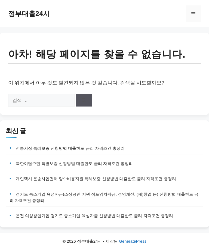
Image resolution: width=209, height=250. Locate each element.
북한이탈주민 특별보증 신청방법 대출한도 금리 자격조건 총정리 (74, 163)
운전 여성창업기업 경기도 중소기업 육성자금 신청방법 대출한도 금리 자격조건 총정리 (94, 215)
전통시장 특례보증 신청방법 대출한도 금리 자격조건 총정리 (70, 148)
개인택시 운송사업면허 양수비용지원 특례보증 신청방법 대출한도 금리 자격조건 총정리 (96, 178)
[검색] (84, 100)
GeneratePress (132, 241)
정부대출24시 (29, 13)
